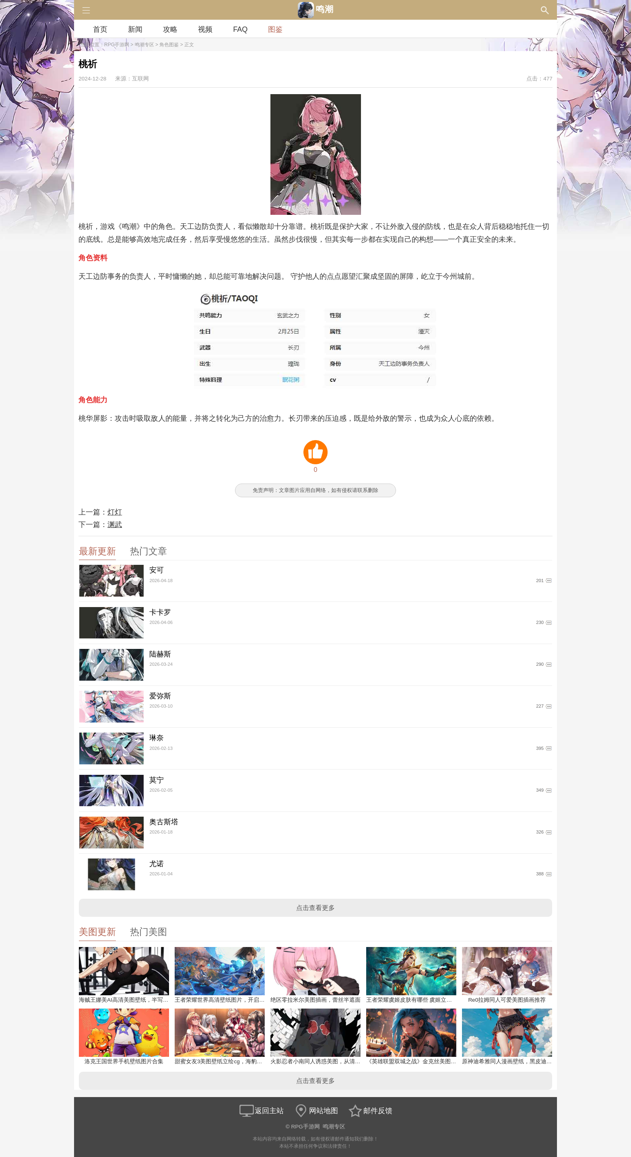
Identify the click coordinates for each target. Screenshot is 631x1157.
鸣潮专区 (144, 44)
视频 (205, 29)
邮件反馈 (369, 1111)
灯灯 (114, 512)
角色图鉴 (169, 44)
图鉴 (275, 29)
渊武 (114, 525)
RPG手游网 (116, 44)
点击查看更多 (315, 907)
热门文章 (148, 551)
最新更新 (97, 551)
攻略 (170, 29)
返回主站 (261, 1111)
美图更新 (97, 932)
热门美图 (148, 932)
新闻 (135, 29)
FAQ (240, 29)
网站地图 (315, 1111)
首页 (100, 29)
